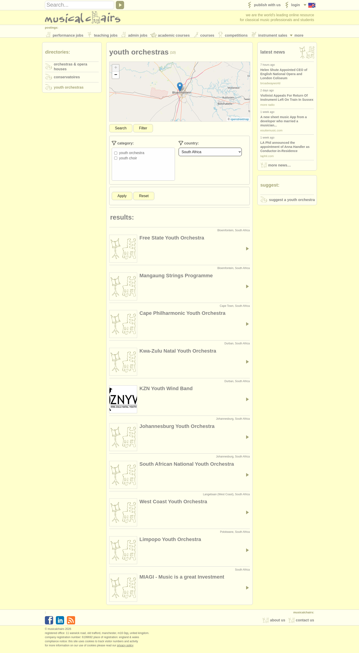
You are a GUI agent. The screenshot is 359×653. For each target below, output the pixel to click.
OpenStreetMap (240, 122)
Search (121, 131)
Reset (144, 199)
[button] (180, 89)
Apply (122, 199)
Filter (143, 131)
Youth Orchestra (131, 156)
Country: (189, 146)
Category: (123, 146)
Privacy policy (125, 648)
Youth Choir (128, 161)
